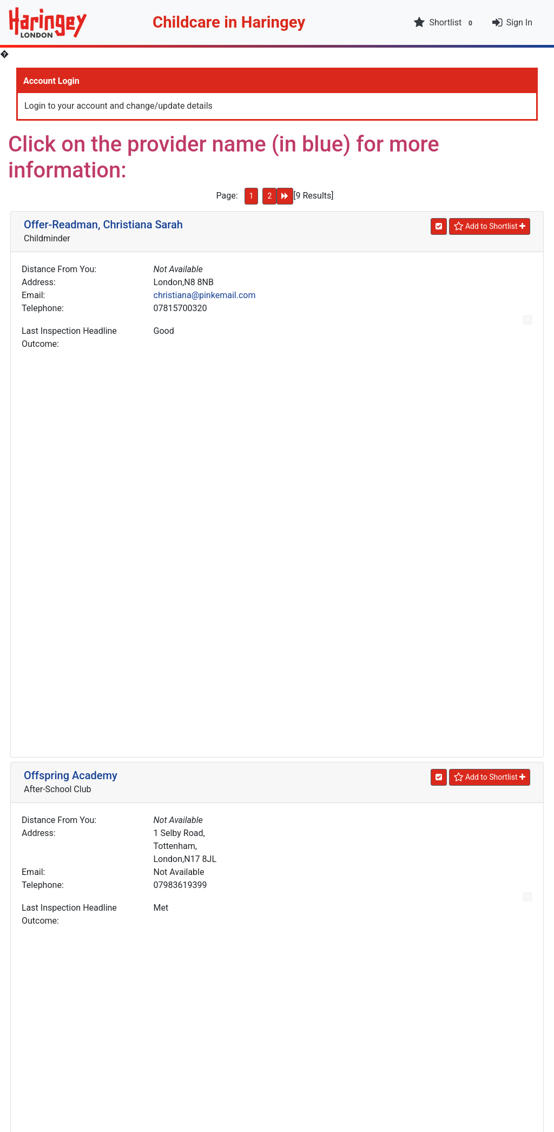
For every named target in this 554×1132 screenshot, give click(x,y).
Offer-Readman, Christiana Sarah (103, 224)
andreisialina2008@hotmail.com (216, 625)
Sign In (519, 22)
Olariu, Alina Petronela (77, 541)
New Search (277, 1054)
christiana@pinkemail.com (205, 295)
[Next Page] (284, 196)
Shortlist (444, 22)
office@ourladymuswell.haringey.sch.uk (230, 955)
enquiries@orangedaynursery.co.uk (221, 797)
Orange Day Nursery (72, 700)
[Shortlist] (489, 226)
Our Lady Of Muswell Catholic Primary (115, 871)
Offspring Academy (70, 370)
